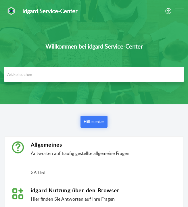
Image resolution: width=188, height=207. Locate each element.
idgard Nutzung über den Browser (75, 190)
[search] (94, 74)
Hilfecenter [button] (94, 121)
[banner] (94, 52)
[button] (168, 11)
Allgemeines (46, 144)
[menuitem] (168, 11)
